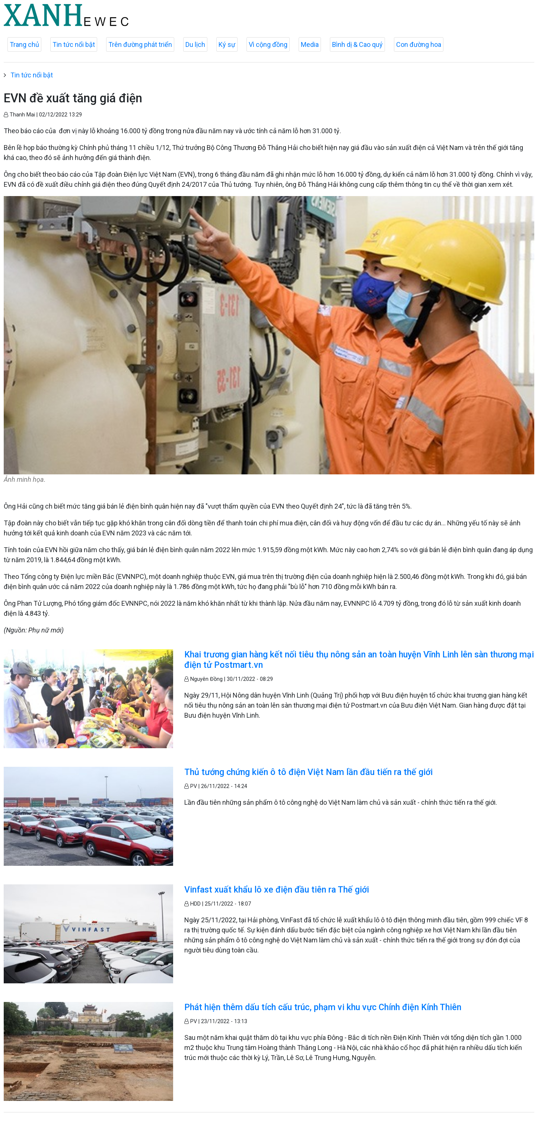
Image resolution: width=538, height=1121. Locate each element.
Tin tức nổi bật (73, 44)
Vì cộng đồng (268, 44)
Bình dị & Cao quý (357, 44)
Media (310, 44)
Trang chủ (24, 44)
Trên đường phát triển (140, 44)
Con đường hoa (418, 44)
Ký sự (227, 44)
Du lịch (195, 44)
